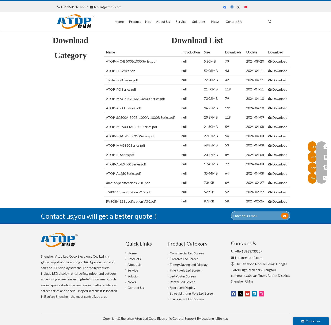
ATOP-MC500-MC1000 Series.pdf (131, 127)
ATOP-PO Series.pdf (121, 89)
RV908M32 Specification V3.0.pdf (131, 201)
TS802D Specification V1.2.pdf (128, 192)
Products (134, 259)
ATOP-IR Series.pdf (120, 155)
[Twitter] (239, 7)
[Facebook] (225, 7)
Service (133, 270)
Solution (133, 276)
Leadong (208, 318)
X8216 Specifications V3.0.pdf (128, 183)
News (132, 282)
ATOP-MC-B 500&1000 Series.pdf (131, 61)
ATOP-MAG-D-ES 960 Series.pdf (130, 136)
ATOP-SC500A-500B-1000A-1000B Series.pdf (140, 117)
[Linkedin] (232, 7)
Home (132, 253)
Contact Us (136, 287)
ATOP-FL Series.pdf (120, 71)
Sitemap (222, 318)
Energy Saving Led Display (189, 264)
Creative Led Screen (184, 259)
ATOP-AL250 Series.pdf (123, 173)
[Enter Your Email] (256, 215)
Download (277, 61)
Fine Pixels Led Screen (185, 270)
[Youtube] (246, 7)
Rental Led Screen (182, 282)
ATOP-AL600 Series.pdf (123, 108)
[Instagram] (261, 293)
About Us (134, 264)
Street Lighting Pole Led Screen (192, 293)
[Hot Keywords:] (270, 21)
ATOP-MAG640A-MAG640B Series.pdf (135, 99)
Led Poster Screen (183, 276)
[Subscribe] (285, 216)
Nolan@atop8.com (107, 7)
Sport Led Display (182, 287)
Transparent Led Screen (187, 299)
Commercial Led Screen (187, 253)
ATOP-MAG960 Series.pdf (125, 145)
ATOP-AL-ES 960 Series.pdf (126, 164)
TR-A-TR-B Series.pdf (122, 80)
